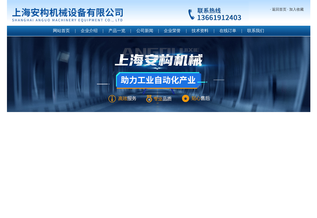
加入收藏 (296, 9)
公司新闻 (144, 30)
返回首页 (279, 9)
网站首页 (61, 30)
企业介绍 (89, 30)
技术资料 (200, 30)
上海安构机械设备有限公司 (128, 13)
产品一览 (116, 30)
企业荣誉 (172, 30)
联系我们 (255, 30)
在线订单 (227, 30)
